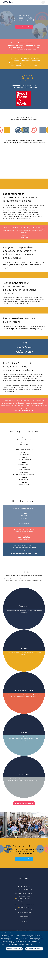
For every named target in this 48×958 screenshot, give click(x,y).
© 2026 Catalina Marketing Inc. (24, 930)
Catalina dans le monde (24, 889)
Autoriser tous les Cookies (34, 948)
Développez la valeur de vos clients (24, 910)
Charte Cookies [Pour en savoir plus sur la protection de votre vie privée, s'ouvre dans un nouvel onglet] (27, 944)
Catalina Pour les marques (24, 893)
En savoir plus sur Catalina (24, 803)
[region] (24, 944)
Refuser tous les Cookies (14, 948)
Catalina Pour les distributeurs (24, 905)
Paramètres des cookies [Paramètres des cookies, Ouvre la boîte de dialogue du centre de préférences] (24, 954)
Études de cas (24, 916)
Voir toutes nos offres (24, 27)
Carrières (24, 921)
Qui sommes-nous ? (24, 887)
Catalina (8, 2)
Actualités (24, 919)
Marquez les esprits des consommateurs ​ (24, 901)
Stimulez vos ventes (24, 896)
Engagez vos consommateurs (24, 898)
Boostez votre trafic (24, 907)
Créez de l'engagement (24, 912)
